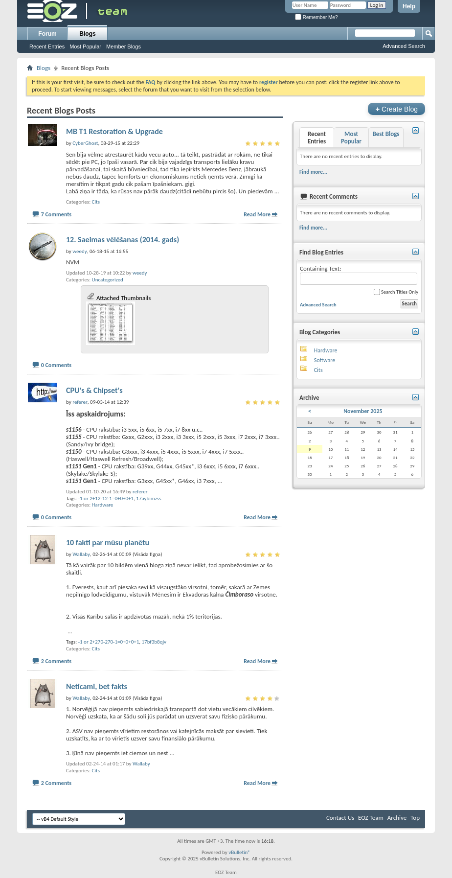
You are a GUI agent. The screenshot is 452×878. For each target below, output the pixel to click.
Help (409, 6)
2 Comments (56, 661)
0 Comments (56, 365)
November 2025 (362, 411)
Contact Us (340, 817)
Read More (257, 214)
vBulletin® (239, 852)
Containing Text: (358, 275)
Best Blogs (385, 134)
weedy (140, 273)
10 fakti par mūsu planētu (107, 542)
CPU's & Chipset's (94, 390)
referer (140, 491)
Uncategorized (107, 280)
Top (415, 817)
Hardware (102, 505)
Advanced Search (404, 46)
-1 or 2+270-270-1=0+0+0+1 (108, 642)
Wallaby (141, 764)
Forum (47, 33)
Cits (96, 202)
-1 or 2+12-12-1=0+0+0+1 (106, 498)
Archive (397, 817)
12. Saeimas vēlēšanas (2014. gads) (122, 239)
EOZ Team (371, 817)
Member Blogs (123, 46)
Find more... (313, 171)
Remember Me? (316, 17)
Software (324, 360)
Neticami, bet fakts (96, 686)
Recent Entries (47, 46)
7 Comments (56, 214)
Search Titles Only (396, 292)
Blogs (87, 33)
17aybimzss (148, 498)
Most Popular (85, 46)
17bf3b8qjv (154, 642)
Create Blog (396, 109)
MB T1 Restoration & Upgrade (114, 131)
